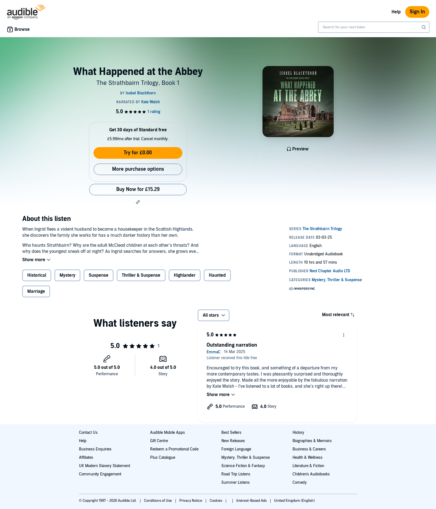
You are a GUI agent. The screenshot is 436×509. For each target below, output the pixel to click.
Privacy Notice (191, 500)
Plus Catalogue (162, 457)
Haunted (217, 275)
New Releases (233, 441)
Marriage (36, 291)
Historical (36, 275)
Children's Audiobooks (311, 474)
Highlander (184, 275)
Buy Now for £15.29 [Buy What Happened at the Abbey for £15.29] (138, 189)
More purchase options (138, 169)
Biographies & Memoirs (312, 441)
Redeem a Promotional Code (174, 449)
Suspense (98, 275)
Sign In (417, 12)
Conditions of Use (158, 500)
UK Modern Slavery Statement (104, 465)
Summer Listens (235, 482)
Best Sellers (231, 432)
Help (396, 12)
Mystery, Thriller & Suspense (245, 457)
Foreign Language (236, 449)
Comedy (300, 482)
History (298, 432)
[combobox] (373, 27)
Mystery (67, 275)
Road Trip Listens (235, 474)
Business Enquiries (95, 449)
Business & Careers (309, 449)
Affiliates (86, 457)
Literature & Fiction (308, 465)
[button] (138, 202)
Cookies (216, 500)
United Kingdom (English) (294, 500)
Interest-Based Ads (251, 500)
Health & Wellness (308, 457)
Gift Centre (159, 441)
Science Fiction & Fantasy (243, 465)
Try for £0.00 (138, 153)
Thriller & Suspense (141, 275)
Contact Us (88, 432)
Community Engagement (100, 474)
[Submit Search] (424, 27)
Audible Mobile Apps (167, 432)
